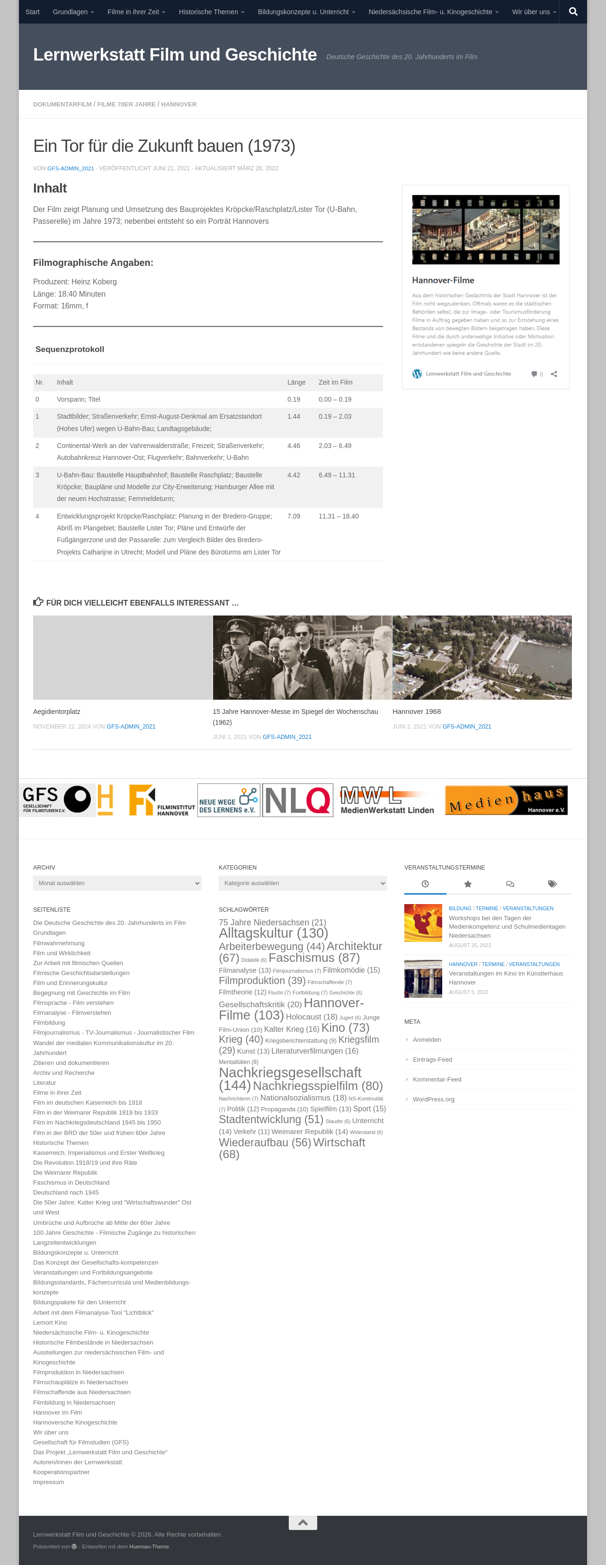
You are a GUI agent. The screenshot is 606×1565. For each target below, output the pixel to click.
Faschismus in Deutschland (71, 1182)
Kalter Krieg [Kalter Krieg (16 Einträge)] (292, 1028)
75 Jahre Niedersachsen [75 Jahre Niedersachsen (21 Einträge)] (272, 922)
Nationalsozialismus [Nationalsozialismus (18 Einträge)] (303, 1097)
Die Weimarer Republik (65, 1172)
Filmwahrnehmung (58, 942)
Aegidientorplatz (58, 711)
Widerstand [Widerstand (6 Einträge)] (366, 1131)
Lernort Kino (50, 1322)
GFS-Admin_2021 (71, 168)
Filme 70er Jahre (133, 104)
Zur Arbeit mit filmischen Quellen (78, 962)
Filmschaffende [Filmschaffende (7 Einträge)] (330, 982)
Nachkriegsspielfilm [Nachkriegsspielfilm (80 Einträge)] (318, 1085)
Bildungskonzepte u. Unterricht (303, 12)
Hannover (189, 104)
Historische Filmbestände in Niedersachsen (93, 1341)
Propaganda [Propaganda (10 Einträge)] (284, 1108)
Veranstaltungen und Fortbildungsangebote (92, 1271)
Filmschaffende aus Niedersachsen (82, 1391)
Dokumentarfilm (64, 104)
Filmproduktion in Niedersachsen (78, 1371)
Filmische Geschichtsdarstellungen (81, 972)
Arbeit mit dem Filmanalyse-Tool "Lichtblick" (93, 1312)
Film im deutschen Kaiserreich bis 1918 (87, 1102)
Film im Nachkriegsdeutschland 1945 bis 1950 (97, 1121)
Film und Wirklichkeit (61, 952)
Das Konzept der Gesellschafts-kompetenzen (96, 1262)
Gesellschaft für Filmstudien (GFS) (81, 1441)
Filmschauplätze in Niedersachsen (80, 1381)
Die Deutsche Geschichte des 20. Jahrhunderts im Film (109, 922)
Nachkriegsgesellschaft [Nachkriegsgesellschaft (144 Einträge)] (290, 1078)
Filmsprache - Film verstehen (73, 1002)
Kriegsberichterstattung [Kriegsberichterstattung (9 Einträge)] (301, 1040)
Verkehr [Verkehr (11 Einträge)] (251, 1131)
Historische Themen (208, 12)
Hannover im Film (57, 1412)
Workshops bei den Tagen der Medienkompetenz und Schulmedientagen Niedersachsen (507, 926)
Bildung (460, 908)
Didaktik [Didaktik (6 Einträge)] (254, 959)
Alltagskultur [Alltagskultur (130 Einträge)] (274, 932)
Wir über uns (531, 12)
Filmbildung (49, 1022)
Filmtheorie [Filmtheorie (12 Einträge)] (243, 991)
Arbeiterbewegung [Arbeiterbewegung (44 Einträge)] (272, 946)
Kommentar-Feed (437, 1078)
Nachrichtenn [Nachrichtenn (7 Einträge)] (238, 1098)
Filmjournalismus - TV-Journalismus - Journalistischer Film (114, 1032)
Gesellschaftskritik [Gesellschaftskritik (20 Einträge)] (260, 1004)
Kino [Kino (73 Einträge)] (345, 1027)
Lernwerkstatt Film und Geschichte (175, 54)
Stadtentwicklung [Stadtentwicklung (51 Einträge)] (271, 1119)
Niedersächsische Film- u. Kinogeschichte (430, 12)
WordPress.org (433, 1098)
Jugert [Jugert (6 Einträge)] (350, 1017)
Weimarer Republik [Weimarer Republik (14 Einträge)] (310, 1131)
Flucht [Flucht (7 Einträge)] (279, 992)
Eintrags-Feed (432, 1059)
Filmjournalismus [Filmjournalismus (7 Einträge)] (297, 970)
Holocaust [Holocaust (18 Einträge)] (312, 1016)
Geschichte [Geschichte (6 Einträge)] (346, 992)
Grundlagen (70, 12)
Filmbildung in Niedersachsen (74, 1402)
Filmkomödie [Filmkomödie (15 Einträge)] (351, 970)
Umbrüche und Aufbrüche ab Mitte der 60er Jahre (101, 1222)
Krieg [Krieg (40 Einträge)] (241, 1039)
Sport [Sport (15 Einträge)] (369, 1108)
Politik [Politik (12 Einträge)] (243, 1108)
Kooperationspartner (61, 1471)
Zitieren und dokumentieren (71, 1062)
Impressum (48, 1481)
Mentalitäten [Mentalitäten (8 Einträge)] (238, 1061)
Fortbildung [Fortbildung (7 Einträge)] (310, 992)
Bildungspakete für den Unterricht (79, 1301)
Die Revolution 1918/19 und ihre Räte (85, 1162)
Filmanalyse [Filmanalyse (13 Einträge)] (245, 970)
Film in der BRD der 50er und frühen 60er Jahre (99, 1132)
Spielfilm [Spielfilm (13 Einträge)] (330, 1108)
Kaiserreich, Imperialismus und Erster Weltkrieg (99, 1152)
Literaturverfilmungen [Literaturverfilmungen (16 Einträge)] (314, 1050)
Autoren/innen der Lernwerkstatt (77, 1461)
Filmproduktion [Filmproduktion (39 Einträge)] (262, 980)
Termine (487, 908)
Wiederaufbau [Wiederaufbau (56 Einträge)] (265, 1142)
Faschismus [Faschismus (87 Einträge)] (314, 957)
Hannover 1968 (416, 711)
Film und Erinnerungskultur (70, 982)
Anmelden (427, 1039)
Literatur (44, 1082)
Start (33, 12)
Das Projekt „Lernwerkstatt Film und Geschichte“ (100, 1451)
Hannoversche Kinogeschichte (75, 1421)
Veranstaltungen (528, 908)
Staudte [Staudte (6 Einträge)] (337, 1121)
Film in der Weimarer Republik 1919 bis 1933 (95, 1112)
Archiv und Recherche (64, 1072)
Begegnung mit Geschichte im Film (81, 992)
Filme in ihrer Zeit (133, 12)
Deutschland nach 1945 (66, 1192)
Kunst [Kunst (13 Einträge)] (253, 1050)
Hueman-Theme (149, 1546)
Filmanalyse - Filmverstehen (72, 1012)
